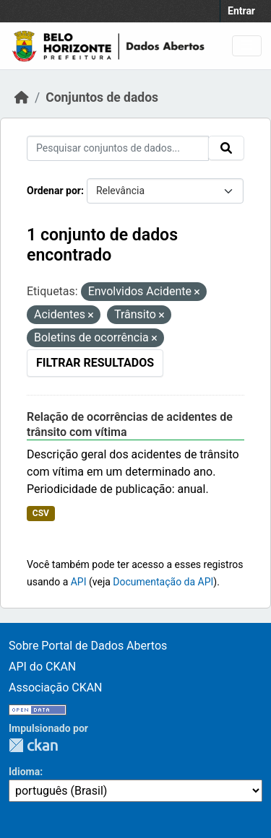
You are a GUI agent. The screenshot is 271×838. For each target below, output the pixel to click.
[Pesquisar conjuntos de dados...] (118, 148)
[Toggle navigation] (247, 45)
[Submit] (226, 148)
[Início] (21, 97)
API (79, 582)
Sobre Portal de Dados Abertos (88, 645)
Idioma (24, 771)
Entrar (241, 11)
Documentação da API (163, 582)
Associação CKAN (56, 687)
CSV (41, 513)
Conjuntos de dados (102, 97)
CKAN (33, 745)
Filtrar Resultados (95, 363)
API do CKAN (42, 666)
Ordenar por (54, 190)
